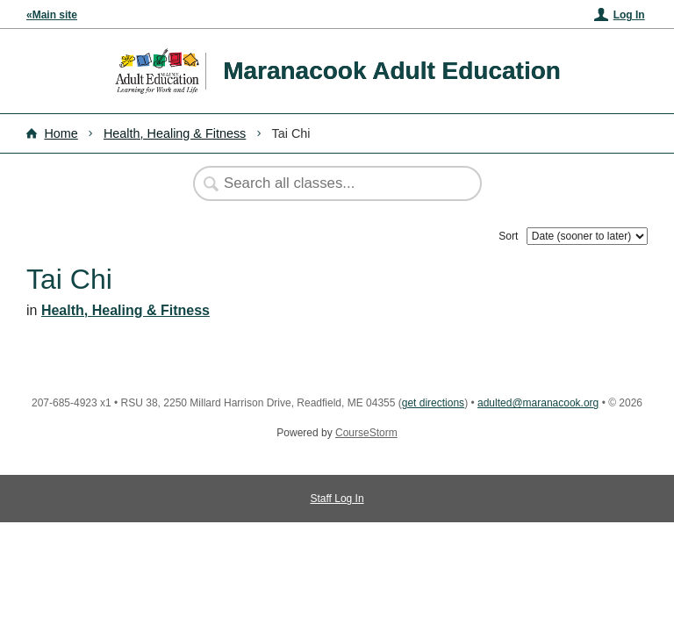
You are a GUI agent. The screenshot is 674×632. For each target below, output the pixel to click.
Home (60, 133)
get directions (433, 403)
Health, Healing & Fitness (175, 133)
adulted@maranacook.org (538, 403)
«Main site (51, 15)
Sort (508, 236)
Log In (629, 15)
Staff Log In (336, 498)
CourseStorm (366, 433)
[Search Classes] (328, 183)
